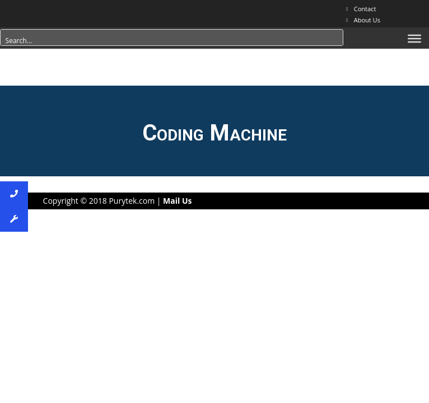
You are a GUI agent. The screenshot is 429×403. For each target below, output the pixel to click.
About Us (367, 20)
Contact (365, 8)
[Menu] (414, 39)
